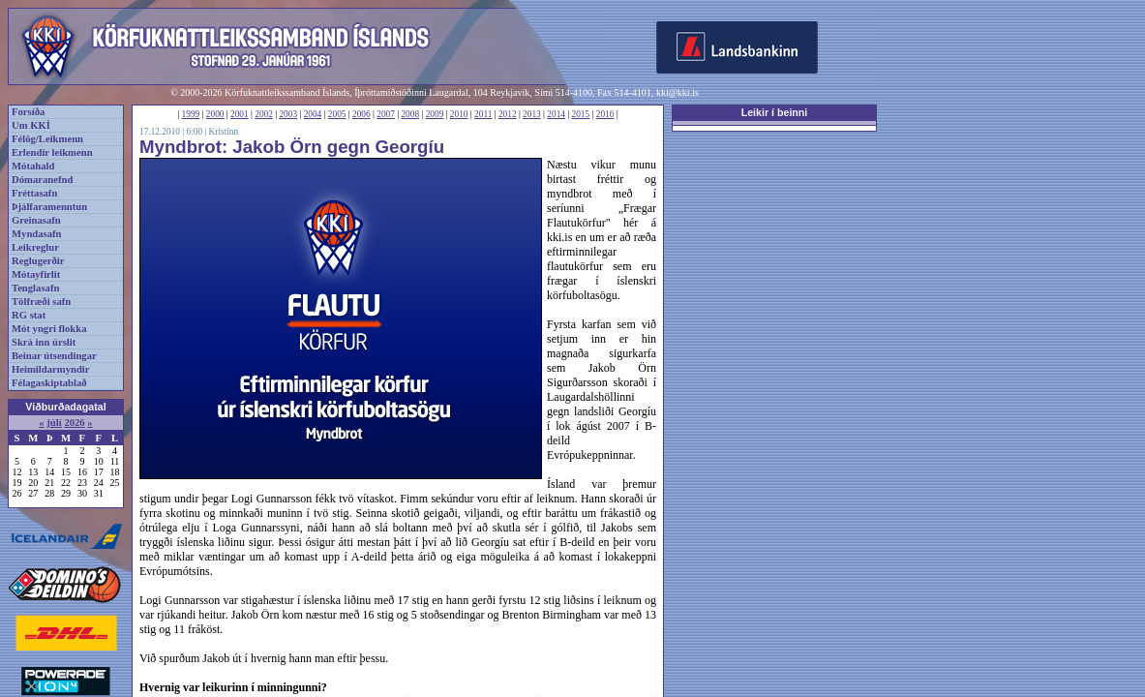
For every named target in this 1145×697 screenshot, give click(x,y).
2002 (264, 114)
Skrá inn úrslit (43, 342)
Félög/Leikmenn (47, 139)
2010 (459, 114)
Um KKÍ (31, 125)
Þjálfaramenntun (49, 206)
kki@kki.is (677, 92)
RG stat (28, 315)
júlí (53, 422)
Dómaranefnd (42, 179)
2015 (581, 114)
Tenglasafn (35, 288)
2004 (313, 114)
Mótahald (33, 166)
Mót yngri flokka (49, 328)
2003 (288, 114)
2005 (337, 114)
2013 (532, 114)
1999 (191, 114)
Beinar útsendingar (54, 355)
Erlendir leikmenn (52, 152)
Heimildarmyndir (51, 369)
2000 (215, 114)
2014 (556, 114)
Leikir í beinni (774, 112)
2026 (74, 422)
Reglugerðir (38, 261)
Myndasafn (37, 233)
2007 (386, 114)
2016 (605, 114)
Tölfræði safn (41, 301)
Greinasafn (36, 220)
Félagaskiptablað (49, 383)
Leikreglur (35, 247)
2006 (361, 114)
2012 (507, 114)
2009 (435, 114)
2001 (239, 114)
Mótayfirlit (36, 274)
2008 (410, 114)
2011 (483, 114)
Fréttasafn (34, 193)
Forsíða (28, 111)
